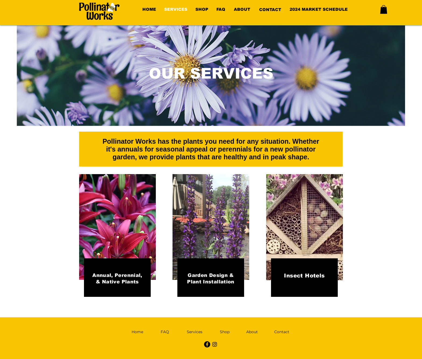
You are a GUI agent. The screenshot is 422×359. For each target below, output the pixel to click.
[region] (244, 9)
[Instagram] (215, 344)
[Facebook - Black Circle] (207, 344)
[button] (383, 9)
